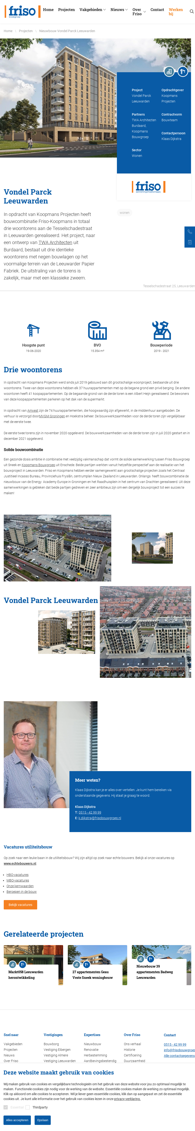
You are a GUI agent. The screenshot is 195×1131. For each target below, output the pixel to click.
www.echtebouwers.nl (20, 863)
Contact (158, 10)
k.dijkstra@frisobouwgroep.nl (100, 818)
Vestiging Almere (56, 1055)
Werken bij (177, 12)
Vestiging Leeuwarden (60, 1061)
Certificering (132, 1055)
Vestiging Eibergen (57, 1050)
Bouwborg (51, 1044)
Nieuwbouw (92, 1044)
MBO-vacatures (18, 880)
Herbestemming (95, 1055)
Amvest (32, 410)
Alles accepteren (17, 1120)
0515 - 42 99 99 (90, 812)
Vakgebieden (94, 10)
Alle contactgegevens (179, 1056)
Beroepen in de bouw (22, 891)
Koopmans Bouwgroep (38, 465)
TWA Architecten (55, 242)
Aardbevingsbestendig (100, 1061)
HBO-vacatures (18, 874)
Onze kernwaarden (20, 886)
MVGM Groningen (52, 416)
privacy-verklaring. (127, 1099)
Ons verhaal (132, 1044)
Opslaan (42, 1120)
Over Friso (141, 12)
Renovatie (91, 1050)
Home (49, 10)
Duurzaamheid (134, 1061)
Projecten (67, 10)
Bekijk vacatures (20, 904)
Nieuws (121, 10)
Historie (129, 1050)
